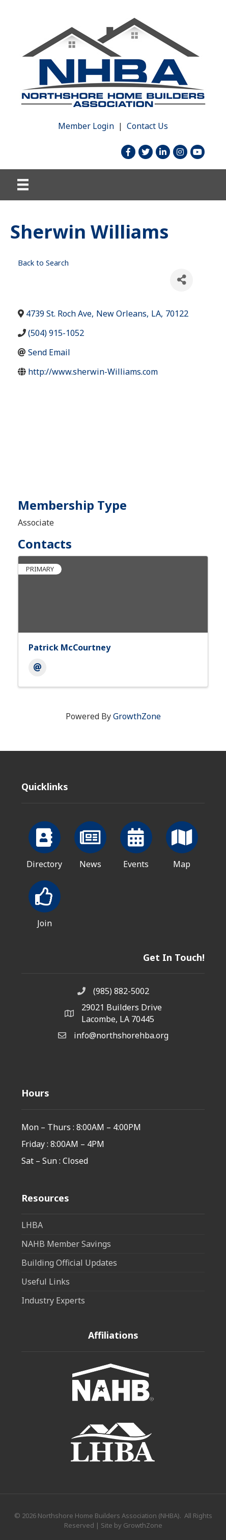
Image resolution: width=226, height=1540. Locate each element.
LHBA (32, 1225)
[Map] (182, 843)
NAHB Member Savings (66, 1243)
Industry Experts (53, 1300)
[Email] (37, 667)
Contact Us (147, 126)
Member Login (86, 126)
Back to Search (43, 263)
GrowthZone (137, 716)
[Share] (181, 280)
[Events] (136, 843)
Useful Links (45, 1281)
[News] (90, 843)
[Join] (44, 902)
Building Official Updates (69, 1262)
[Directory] (44, 843)
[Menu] (23, 184)
